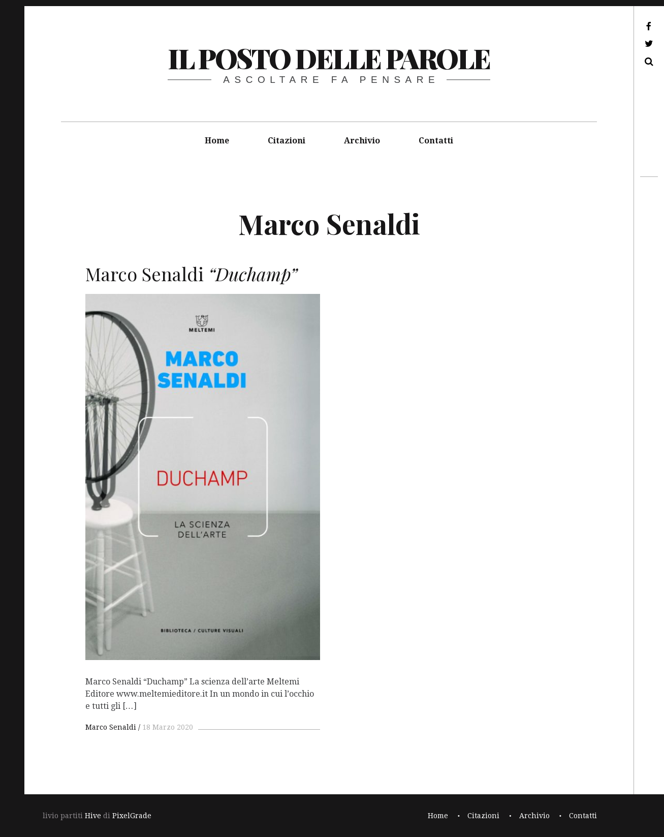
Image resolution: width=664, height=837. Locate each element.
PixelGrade (131, 816)
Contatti (436, 140)
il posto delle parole (329, 58)
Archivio (362, 140)
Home (217, 140)
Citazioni (286, 140)
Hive (93, 816)
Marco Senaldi (110, 727)
